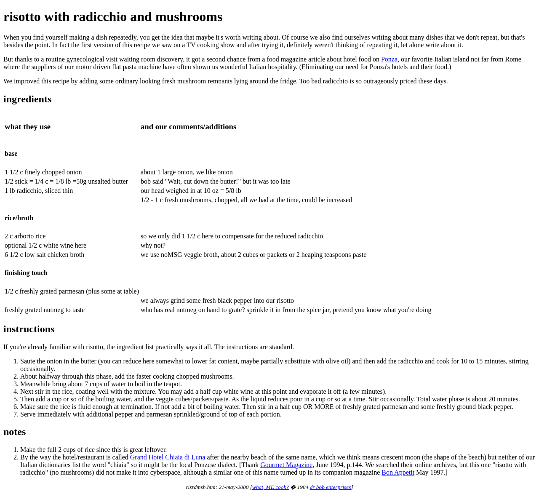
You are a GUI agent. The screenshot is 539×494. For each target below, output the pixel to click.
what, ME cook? (270, 487)
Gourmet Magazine (286, 464)
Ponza (389, 59)
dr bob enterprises (330, 487)
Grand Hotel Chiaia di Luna (167, 457)
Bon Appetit (398, 472)
